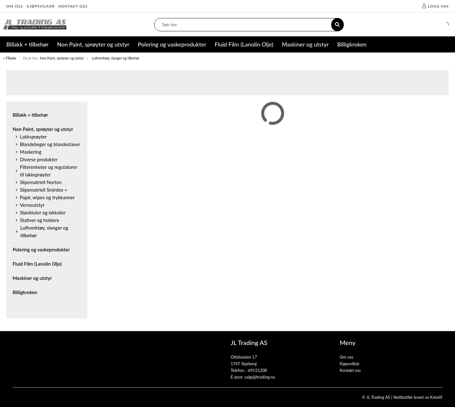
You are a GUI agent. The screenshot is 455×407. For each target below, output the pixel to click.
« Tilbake (9, 58)
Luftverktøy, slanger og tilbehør (115, 58)
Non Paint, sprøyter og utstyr (62, 58)
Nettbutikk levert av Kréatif (417, 397)
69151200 (257, 370)
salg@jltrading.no (260, 376)
